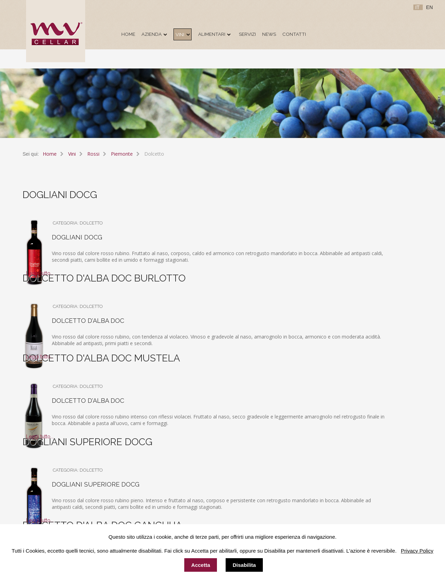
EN (429, 7)
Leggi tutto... (40, 273)
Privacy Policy (417, 551)
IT (418, 7)
